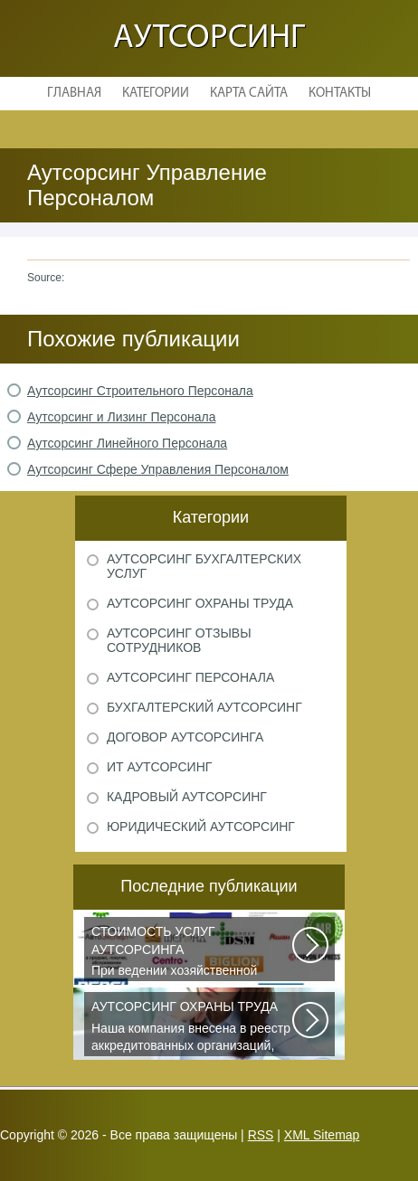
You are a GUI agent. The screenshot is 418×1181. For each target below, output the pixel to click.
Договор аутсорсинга (185, 737)
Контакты (340, 93)
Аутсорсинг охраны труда (200, 603)
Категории (155, 93)
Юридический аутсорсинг (201, 826)
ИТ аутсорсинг (159, 767)
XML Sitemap (322, 1135)
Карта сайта (249, 93)
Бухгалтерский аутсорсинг (204, 707)
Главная (74, 93)
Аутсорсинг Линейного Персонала (127, 443)
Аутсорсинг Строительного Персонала (140, 390)
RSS (261, 1135)
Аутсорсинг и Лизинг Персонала (121, 417)
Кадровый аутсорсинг (187, 796)
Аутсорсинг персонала (190, 677)
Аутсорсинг (209, 38)
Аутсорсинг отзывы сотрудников (179, 640)
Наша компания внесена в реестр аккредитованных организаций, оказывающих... (192, 1027)
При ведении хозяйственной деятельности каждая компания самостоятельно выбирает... (192, 952)
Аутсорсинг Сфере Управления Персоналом (158, 469)
